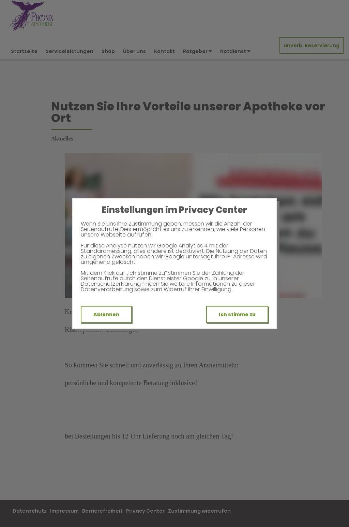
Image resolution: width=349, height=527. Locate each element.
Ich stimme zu (237, 314)
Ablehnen (106, 314)
